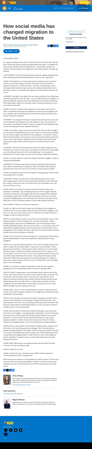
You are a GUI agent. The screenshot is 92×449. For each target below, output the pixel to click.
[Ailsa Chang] (7, 380)
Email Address (70, 42)
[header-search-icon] (77, 2)
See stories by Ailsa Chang (21, 385)
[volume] (9, 8)
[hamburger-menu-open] (4, 2)
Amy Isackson (23, 45)
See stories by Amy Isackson (13, 394)
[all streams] (84, 8)
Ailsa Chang (14, 45)
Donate (85, 2)
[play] (4, 8)
